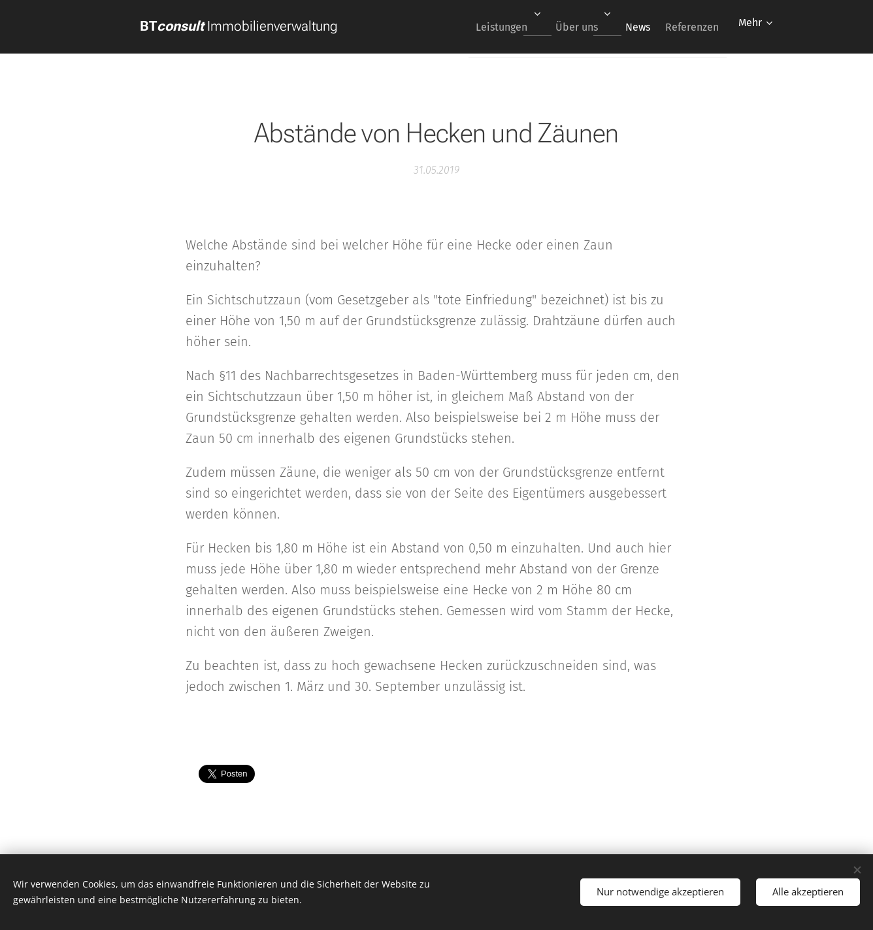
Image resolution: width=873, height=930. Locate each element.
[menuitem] (484, 27)
